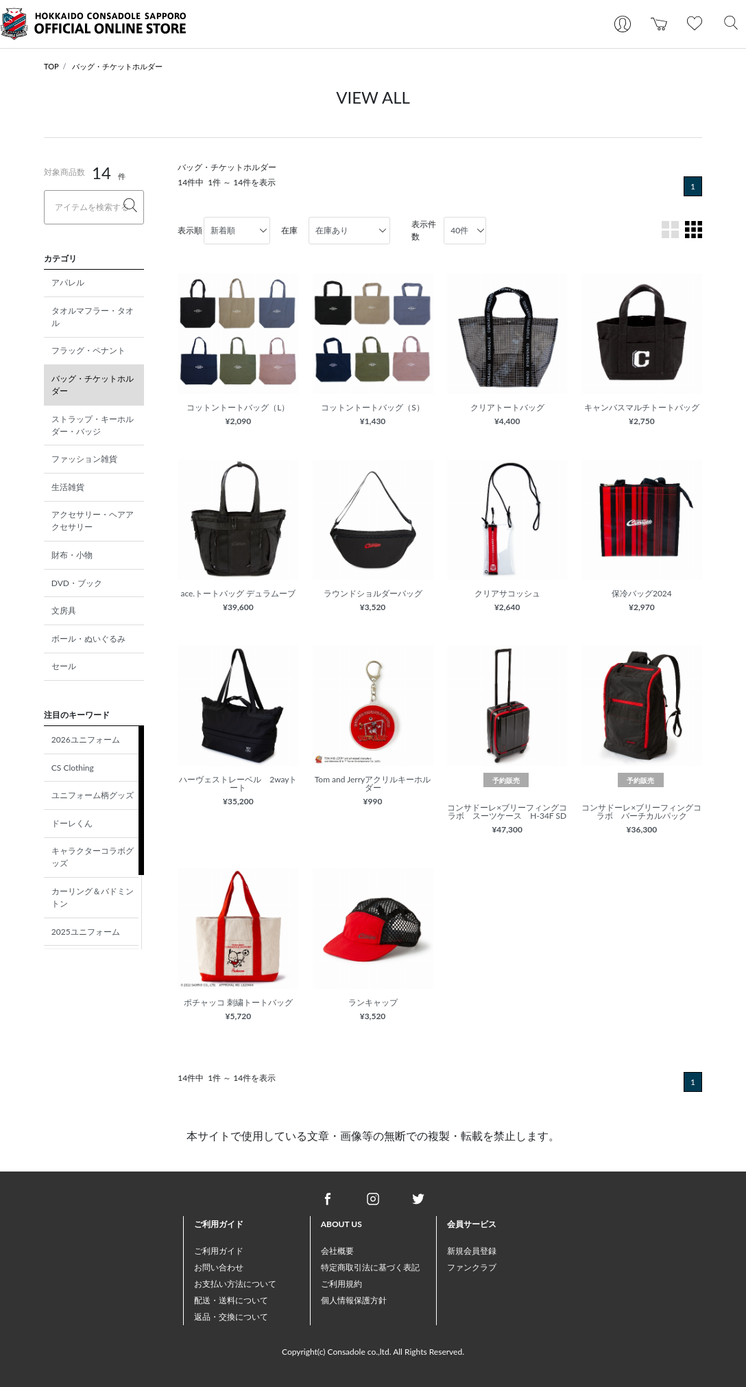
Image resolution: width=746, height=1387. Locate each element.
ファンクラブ (471, 1267)
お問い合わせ (218, 1267)
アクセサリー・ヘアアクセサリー (92, 520)
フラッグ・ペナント (88, 350)
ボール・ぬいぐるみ (88, 638)
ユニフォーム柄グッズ (92, 795)
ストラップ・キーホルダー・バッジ (92, 425)
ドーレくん (72, 823)
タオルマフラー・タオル (92, 316)
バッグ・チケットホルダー (117, 66)
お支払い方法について (235, 1284)
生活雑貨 (67, 487)
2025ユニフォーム (85, 931)
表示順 (190, 230)
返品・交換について (231, 1317)
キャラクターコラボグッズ (92, 857)
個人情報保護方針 (354, 1300)
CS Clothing (72, 767)
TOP (51, 66)
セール (63, 666)
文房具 (63, 610)
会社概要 (337, 1251)
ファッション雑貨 (84, 459)
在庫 (289, 230)
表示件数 (423, 230)
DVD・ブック (76, 583)
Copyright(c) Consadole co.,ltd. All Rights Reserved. (373, 1352)
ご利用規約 (341, 1284)
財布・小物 (72, 555)
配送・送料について (231, 1300)
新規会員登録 (471, 1251)
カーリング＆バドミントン (92, 897)
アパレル (67, 282)
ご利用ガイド (218, 1251)
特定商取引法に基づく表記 (370, 1267)
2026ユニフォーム (85, 739)
